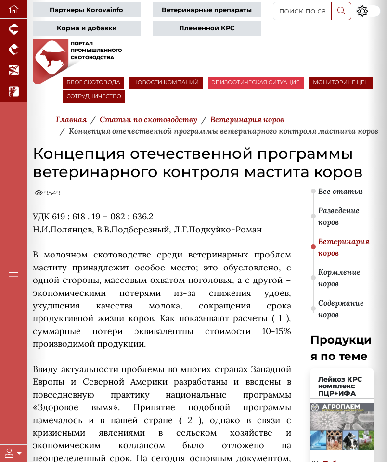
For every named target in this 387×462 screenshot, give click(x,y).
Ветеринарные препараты (207, 9)
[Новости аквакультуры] (13, 70)
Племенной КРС (206, 28)
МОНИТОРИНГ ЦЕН (341, 82)
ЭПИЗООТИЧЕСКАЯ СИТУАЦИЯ (256, 82)
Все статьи (340, 191)
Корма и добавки (86, 28)
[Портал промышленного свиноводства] (13, 29)
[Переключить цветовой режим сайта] (368, 11)
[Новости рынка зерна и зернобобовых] (13, 91)
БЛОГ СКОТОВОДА (93, 82)
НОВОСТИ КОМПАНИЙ (166, 82)
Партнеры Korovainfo (86, 9)
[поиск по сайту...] (302, 11)
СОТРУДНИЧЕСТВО (93, 96)
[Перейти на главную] (13, 9)
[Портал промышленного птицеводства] (13, 49)
